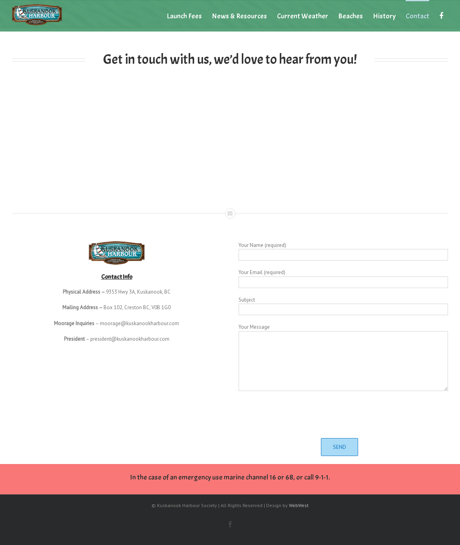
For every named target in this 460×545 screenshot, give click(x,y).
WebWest (299, 505)
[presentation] (343, 414)
